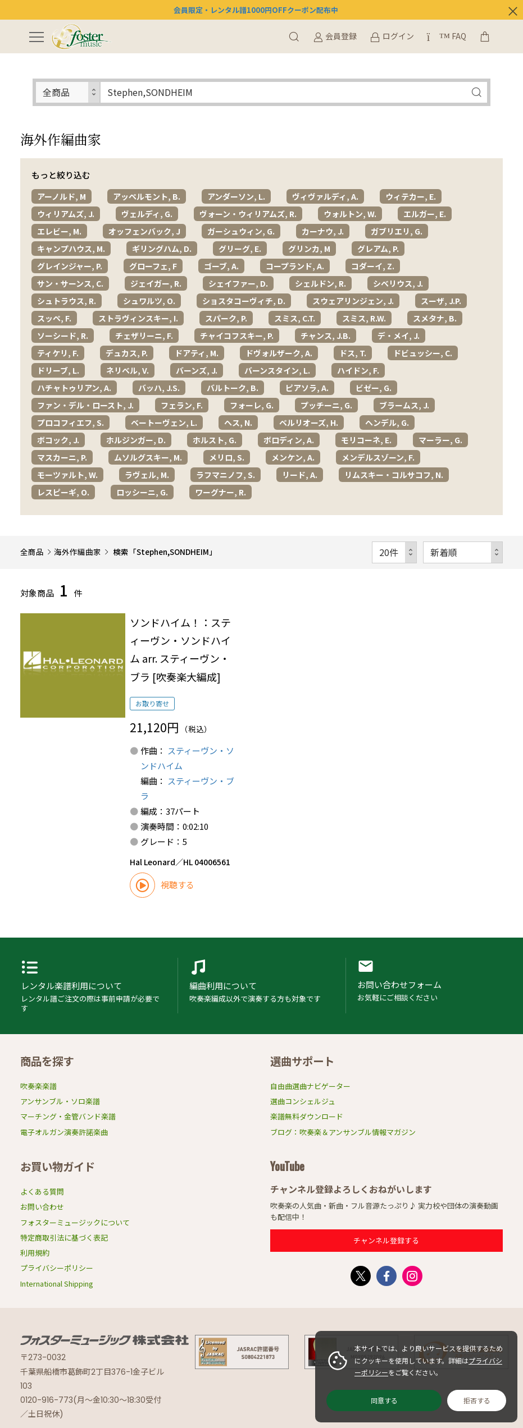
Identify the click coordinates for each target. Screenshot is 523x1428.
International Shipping (56, 1283)
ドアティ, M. (197, 353)
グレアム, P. (378, 248)
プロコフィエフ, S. (70, 422)
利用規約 (34, 1252)
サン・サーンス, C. (70, 283)
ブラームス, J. (404, 405)
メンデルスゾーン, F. (378, 457)
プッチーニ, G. (326, 405)
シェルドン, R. (320, 283)
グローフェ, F (153, 266)
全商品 (32, 551)
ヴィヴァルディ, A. (325, 196)
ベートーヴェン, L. (164, 422)
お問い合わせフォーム (429, 985)
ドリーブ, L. (58, 370)
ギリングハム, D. (162, 248)
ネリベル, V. (127, 370)
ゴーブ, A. (221, 266)
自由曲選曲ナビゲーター (310, 1086)
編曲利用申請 (261, 985)
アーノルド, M (61, 196)
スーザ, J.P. (441, 300)
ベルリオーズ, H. (308, 422)
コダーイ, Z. (372, 266)
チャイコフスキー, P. (237, 335)
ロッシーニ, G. (142, 492)
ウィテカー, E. (410, 196)
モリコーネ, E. (366, 440)
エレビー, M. (59, 231)
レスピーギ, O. (63, 492)
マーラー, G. (440, 440)
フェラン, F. (182, 405)
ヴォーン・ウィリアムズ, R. (248, 213)
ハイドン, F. (358, 370)
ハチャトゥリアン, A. (74, 387)
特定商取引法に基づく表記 (64, 1237)
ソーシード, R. (62, 335)
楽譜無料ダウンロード (306, 1116)
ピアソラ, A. (307, 387)
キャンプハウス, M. (71, 248)
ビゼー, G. (374, 387)
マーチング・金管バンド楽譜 (68, 1116)
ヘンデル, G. (387, 422)
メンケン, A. (293, 457)
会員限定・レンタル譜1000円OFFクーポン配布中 (256, 9)
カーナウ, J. (323, 231)
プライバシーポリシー (56, 1267)
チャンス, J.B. (326, 335)
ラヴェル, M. (147, 474)
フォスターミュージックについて (75, 1222)
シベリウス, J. (398, 283)
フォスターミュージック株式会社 (104, 1340)
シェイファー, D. (238, 283)
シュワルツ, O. (149, 300)
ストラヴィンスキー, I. (138, 318)
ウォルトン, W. (350, 213)
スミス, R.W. (364, 318)
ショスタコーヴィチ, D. (243, 300)
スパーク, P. (226, 318)
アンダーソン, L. (236, 196)
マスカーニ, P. (62, 457)
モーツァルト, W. (67, 474)
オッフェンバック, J (144, 231)
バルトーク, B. (232, 387)
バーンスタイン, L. (277, 370)
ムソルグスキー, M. (148, 457)
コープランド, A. (295, 266)
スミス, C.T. (294, 318)
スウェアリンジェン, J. (353, 300)
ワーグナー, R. (220, 492)
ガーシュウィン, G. (241, 231)
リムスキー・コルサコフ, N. (393, 474)
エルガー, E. (424, 213)
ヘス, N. (238, 422)
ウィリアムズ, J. (65, 213)
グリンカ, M (309, 248)
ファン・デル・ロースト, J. (85, 405)
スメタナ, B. (435, 318)
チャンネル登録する (386, 1240)
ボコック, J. (58, 440)
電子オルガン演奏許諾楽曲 (64, 1132)
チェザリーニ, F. (144, 335)
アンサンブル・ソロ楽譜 (60, 1101)
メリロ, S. (226, 457)
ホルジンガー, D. (136, 440)
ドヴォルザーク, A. (278, 353)
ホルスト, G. (215, 440)
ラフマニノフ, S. (225, 474)
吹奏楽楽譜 (38, 1086)
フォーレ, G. (252, 405)
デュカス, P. (127, 353)
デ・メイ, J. (399, 335)
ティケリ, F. (58, 353)
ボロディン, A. (288, 440)
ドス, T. (352, 353)
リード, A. (299, 474)
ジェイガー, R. (155, 283)
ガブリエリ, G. (396, 231)
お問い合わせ (42, 1206)
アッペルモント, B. (146, 196)
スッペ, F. (54, 318)
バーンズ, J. (196, 370)
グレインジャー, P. (69, 266)
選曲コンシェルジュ (302, 1101)
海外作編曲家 (77, 551)
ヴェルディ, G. (146, 213)
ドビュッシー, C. (422, 353)
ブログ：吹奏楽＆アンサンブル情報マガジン (343, 1132)
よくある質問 (42, 1191)
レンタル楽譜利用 (94, 985)
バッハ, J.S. (159, 387)
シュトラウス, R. (66, 300)
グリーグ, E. (240, 248)
